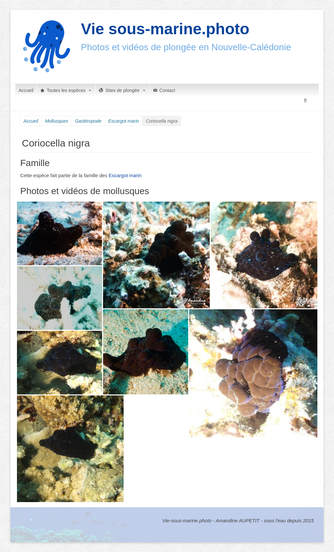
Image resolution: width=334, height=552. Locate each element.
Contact (167, 90)
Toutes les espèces (69, 90)
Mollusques (56, 121)
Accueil (26, 90)
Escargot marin (123, 121)
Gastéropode (88, 121)
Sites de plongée (125, 90)
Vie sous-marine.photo (165, 29)
